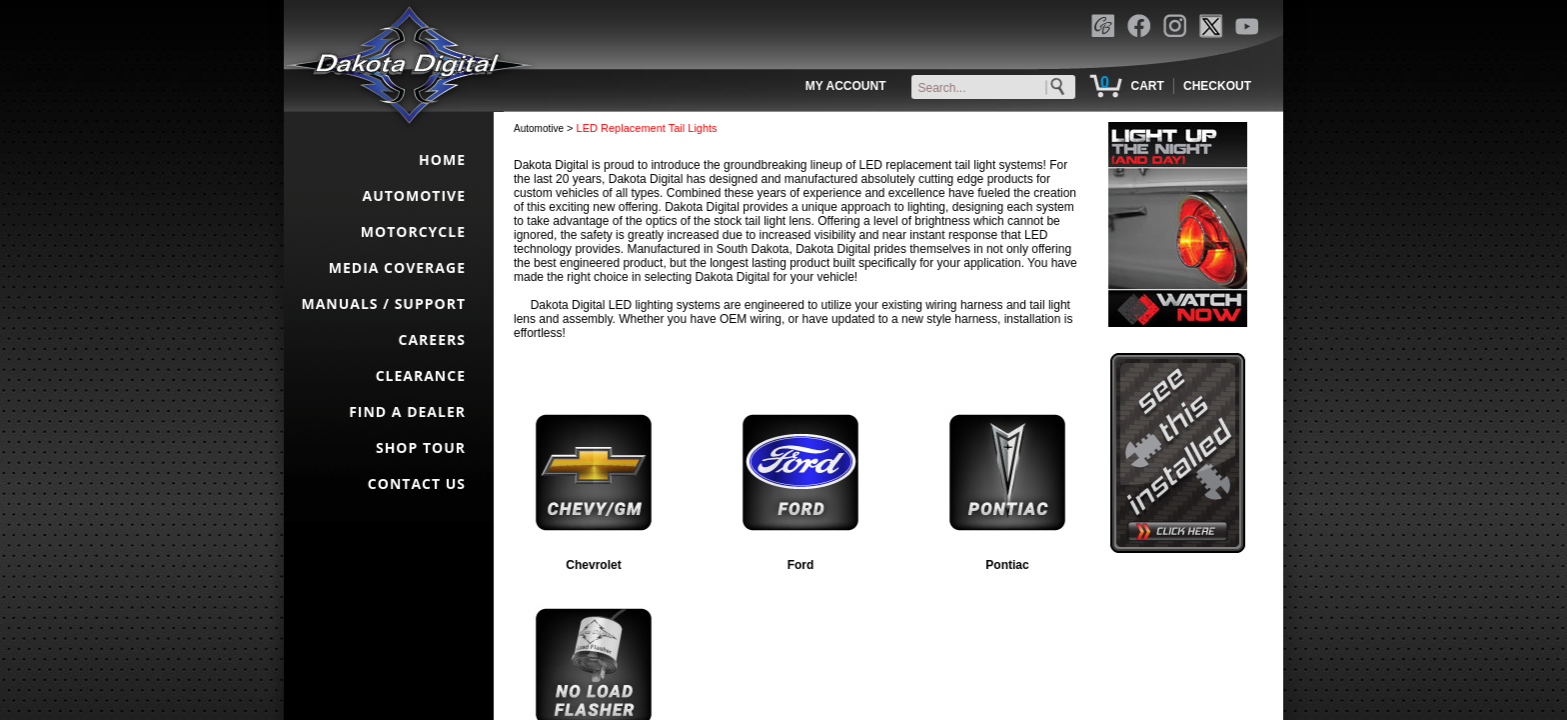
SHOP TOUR (421, 447)
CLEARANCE (421, 375)
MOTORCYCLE (413, 231)
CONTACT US (417, 483)
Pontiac (1006, 565)
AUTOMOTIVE (414, 195)
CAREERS (432, 339)
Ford (800, 565)
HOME (442, 159)
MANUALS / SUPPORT (383, 303)
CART (1146, 86)
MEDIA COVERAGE (397, 267)
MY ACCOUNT (845, 86)
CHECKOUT (1217, 86)
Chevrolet (593, 565)
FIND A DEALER (407, 411)
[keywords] (997, 88)
